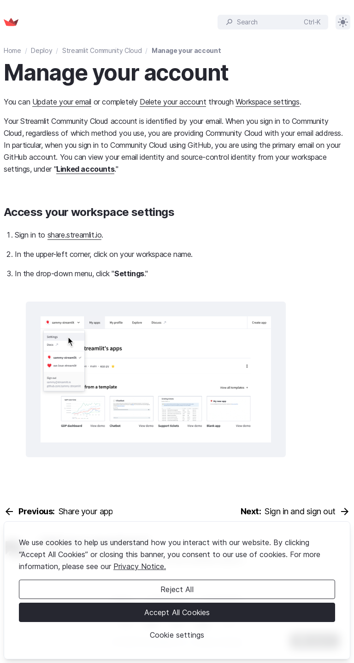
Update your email (61, 101)
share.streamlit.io (74, 234)
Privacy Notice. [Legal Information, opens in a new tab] (139, 566)
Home (12, 50)
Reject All (177, 589)
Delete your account (173, 101)
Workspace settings (268, 101)
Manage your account (186, 50)
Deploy (41, 50)
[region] (177, 590)
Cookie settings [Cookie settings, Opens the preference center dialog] (177, 635)
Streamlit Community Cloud (102, 50)
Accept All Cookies (177, 612)
